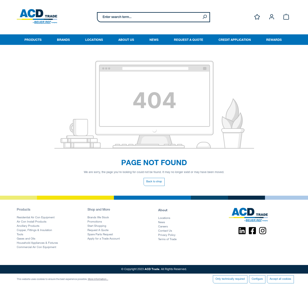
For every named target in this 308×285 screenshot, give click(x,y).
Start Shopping (96, 226)
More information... (98, 279)
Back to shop (154, 181)
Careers (163, 226)
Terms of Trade (167, 239)
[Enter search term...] (149, 17)
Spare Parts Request (100, 234)
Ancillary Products (28, 226)
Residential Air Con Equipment (36, 217)
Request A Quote (97, 230)
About (162, 210)
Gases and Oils (26, 238)
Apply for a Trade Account (103, 238)
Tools (20, 234)
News (161, 222)
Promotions (94, 222)
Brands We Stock (98, 217)
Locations (164, 218)
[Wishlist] (257, 17)
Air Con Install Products (31, 222)
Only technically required (230, 279)
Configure (257, 279)
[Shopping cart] (286, 17)
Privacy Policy (167, 235)
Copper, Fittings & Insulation (34, 230)
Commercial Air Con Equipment (36, 247)
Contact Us (165, 231)
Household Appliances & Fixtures (37, 243)
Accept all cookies (280, 279)
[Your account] (271, 17)
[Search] (204, 17)
